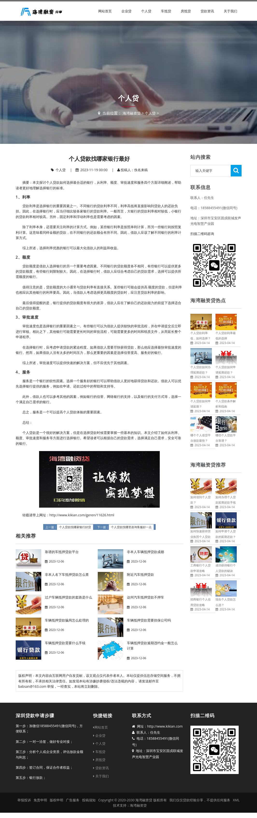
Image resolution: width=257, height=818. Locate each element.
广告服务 (72, 800)
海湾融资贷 (131, 113)
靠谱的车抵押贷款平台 (62, 551)
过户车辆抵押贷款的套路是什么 (68, 597)
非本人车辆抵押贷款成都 (145, 551)
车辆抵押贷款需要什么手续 (65, 643)
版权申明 (56, 800)
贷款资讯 (207, 11)
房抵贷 (186, 11)
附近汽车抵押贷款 (140, 574)
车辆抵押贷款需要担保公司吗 (149, 620)
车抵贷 (166, 11)
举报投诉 (24, 800)
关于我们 (230, 11)
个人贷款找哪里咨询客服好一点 (131, 527)
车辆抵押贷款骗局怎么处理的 (67, 620)
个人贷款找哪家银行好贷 (75, 527)
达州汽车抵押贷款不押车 (145, 597)
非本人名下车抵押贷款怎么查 (67, 574)
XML (236, 800)
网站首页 (105, 11)
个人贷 (146, 11)
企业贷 (126, 11)
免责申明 (40, 800)
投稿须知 (89, 800)
